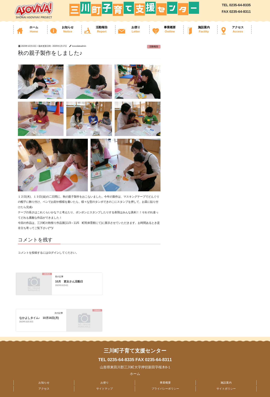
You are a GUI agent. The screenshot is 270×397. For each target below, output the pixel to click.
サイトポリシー (226, 388)
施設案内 (226, 382)
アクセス (43, 388)
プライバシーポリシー (165, 388)
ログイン (53, 252)
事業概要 (165, 382)
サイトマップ (104, 388)
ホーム (135, 374)
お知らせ (43, 382)
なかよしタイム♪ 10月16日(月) (39, 317)
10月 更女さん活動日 (69, 281)
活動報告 (153, 46)
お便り (104, 382)
